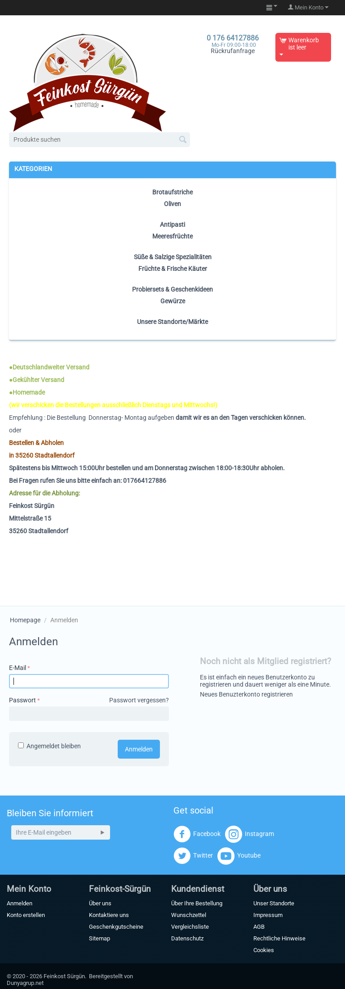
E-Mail (17, 667)
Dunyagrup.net (25, 983)
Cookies (263, 950)
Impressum (268, 915)
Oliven (172, 203)
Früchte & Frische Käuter (172, 268)
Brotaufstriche (172, 192)
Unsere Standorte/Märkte (172, 321)
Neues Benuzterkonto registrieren (246, 694)
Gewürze (172, 301)
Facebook (197, 834)
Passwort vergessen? (139, 700)
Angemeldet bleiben (49, 746)
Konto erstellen (26, 915)
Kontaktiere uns (109, 915)
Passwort (22, 700)
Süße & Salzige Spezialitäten (173, 257)
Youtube (239, 855)
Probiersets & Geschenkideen (172, 289)
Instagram (249, 834)
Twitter (193, 855)
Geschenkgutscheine (116, 926)
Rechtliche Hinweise (279, 938)
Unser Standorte (273, 903)
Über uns (100, 903)
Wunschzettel (188, 915)
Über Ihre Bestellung (196, 903)
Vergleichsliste (190, 926)
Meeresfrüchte (172, 236)
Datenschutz (187, 938)
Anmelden (139, 749)
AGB (259, 926)
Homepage (25, 620)
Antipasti (172, 224)
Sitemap (99, 938)
